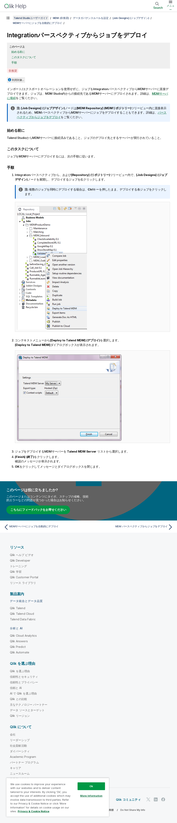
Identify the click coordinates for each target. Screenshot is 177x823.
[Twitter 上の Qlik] (148, 799)
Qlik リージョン (20, 715)
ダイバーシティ (20, 751)
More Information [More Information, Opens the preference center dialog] (91, 795)
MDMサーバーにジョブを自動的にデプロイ (37, 23)
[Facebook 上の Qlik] (163, 799)
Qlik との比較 (18, 699)
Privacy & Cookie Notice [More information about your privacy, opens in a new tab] (33, 811)
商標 (111, 809)
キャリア (15, 768)
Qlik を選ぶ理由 (20, 671)
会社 (13, 734)
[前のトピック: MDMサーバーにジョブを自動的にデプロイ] (45, 527)
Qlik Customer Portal (24, 577)
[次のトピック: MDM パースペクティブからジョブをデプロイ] (132, 527)
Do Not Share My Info (132, 809)
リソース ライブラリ (23, 582)
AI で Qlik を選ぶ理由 (23, 693)
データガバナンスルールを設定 (91, 18)
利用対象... (18, 80)
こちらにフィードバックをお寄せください (38, 510)
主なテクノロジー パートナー (28, 704)
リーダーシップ (20, 740)
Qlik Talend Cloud (22, 613)
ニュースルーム (20, 773)
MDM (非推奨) (61, 18)
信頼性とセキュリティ (24, 676)
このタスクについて (23, 57)
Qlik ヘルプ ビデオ (22, 555)
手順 (14, 62)
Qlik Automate (19, 652)
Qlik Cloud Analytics (23, 635)
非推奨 (13, 70)
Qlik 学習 (15, 571)
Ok (91, 786)
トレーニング (18, 566)
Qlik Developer (20, 560)
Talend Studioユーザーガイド (31, 18)
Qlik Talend (17, 608)
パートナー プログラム (24, 762)
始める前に (18, 51)
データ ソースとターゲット (27, 710)
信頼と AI (16, 687)
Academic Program (23, 756)
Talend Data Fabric (23, 619)
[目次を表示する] (8, 18)
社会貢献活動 (18, 745)
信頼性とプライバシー (24, 682)
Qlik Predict (18, 646)
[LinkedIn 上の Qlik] (156, 799)
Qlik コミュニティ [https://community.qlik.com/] (128, 799)
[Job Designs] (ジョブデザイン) (131, 18)
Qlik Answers (19, 641)
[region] (57, 797)
